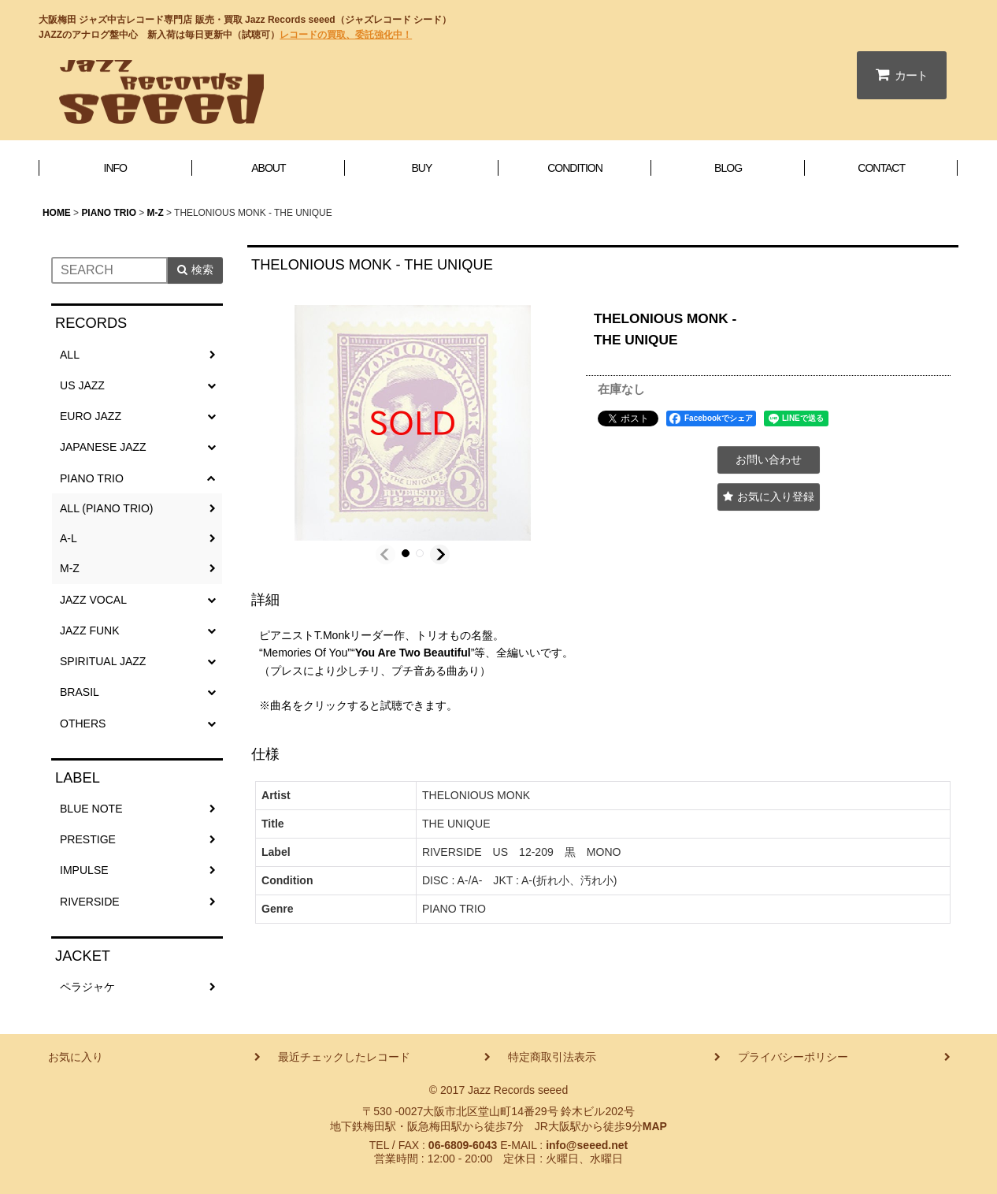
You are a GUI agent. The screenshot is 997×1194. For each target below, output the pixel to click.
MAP (655, 1126)
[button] (385, 554)
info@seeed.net (587, 1145)
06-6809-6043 (462, 1145)
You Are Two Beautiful (413, 652)
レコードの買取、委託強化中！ (346, 34)
